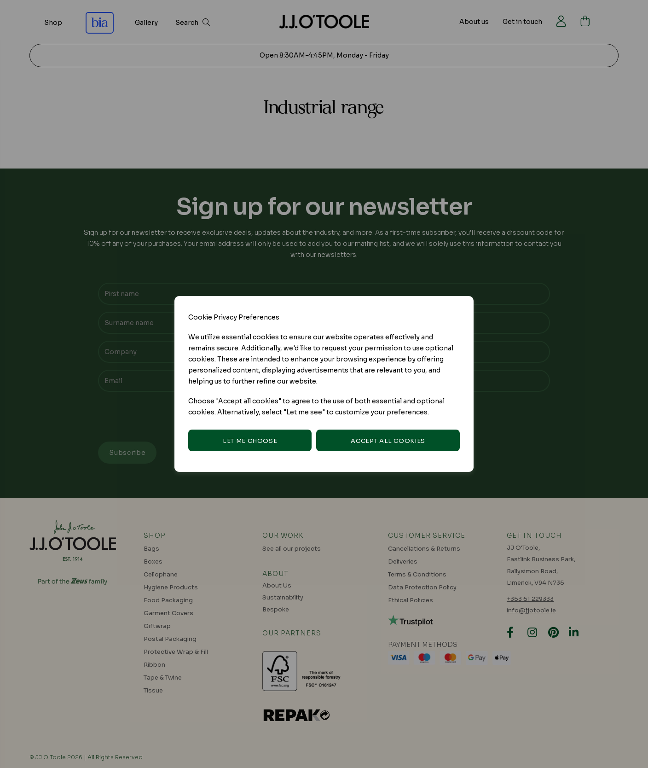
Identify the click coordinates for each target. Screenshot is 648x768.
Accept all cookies (388, 441)
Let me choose (250, 441)
